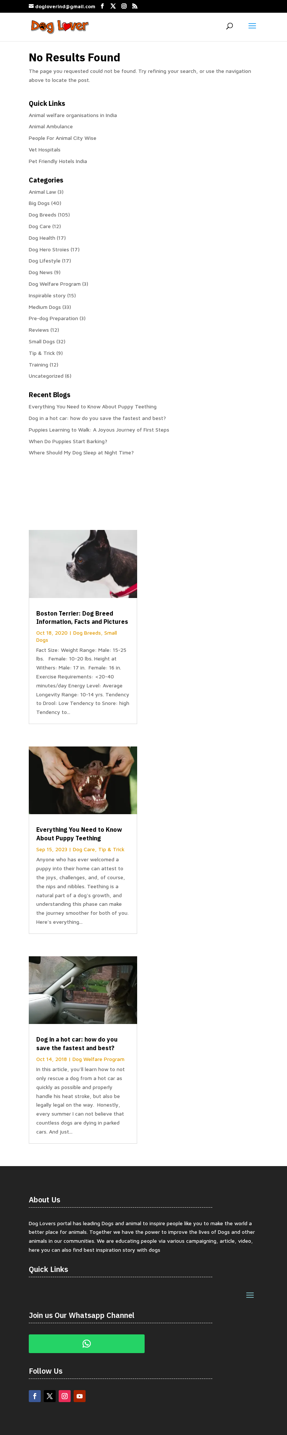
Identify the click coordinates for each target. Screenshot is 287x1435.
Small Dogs (42, 341)
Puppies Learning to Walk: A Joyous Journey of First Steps (99, 429)
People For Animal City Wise (62, 138)
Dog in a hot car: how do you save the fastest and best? (97, 418)
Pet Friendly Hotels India (58, 161)
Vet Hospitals (45, 149)
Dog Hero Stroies (49, 249)
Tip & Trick (42, 353)
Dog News (41, 272)
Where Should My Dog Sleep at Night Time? (81, 452)
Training (38, 364)
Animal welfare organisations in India (73, 115)
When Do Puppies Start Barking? (68, 441)
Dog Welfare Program (55, 283)
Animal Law (42, 191)
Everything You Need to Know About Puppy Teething (93, 406)
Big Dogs (39, 203)
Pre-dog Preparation (53, 318)
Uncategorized (46, 375)
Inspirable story (47, 295)
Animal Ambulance (51, 126)
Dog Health (42, 237)
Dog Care (40, 226)
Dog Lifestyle (45, 260)
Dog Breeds (42, 214)
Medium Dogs (45, 307)
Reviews (39, 329)
